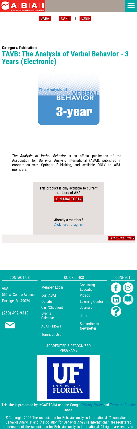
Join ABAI (48, 295)
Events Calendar (47, 315)
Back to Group (121, 238)
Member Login (52, 287)
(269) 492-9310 (15, 313)
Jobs (83, 316)
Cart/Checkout (52, 307)
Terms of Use (51, 334)
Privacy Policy (92, 405)
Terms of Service (123, 405)
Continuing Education (87, 287)
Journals (86, 307)
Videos (85, 295)
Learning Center (91, 301)
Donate (46, 301)
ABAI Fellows (51, 326)
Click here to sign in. (68, 224)
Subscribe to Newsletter (89, 326)
